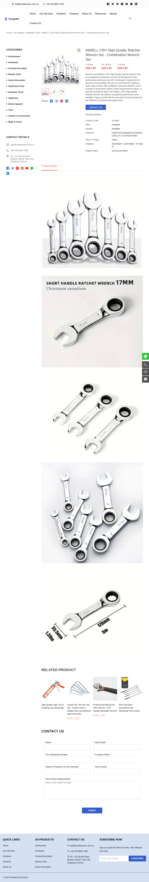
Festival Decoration (17, 68)
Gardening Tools (16, 86)
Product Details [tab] (49, 166)
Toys (10, 110)
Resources (100, 13)
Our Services (46, 13)
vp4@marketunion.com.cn (22, 144)
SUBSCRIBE (137, 858)
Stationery (13, 98)
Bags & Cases (15, 122)
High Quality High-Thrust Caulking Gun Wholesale (52, 706)
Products (74, 13)
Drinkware (13, 62)
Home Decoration (16, 80)
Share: (44, 101)
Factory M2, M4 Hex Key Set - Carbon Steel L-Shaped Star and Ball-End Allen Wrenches (79, 709)
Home (33, 13)
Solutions (61, 13)
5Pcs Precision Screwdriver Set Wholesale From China (129, 708)
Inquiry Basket (93, 114)
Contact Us (35, 23)
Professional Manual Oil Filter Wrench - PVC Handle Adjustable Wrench (105, 708)
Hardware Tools (33, 33)
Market (113, 13)
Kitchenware (14, 56)
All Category (18, 33)
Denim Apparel (15, 104)
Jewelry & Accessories (19, 116)
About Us (87, 13)
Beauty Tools (14, 74)
